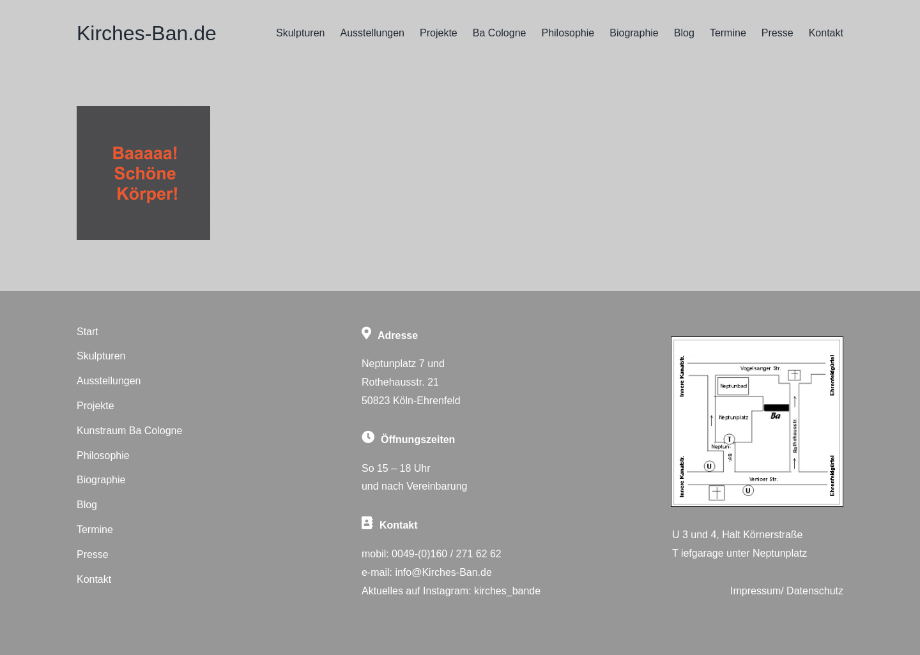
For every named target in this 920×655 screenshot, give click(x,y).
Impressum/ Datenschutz (786, 590)
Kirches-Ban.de (147, 33)
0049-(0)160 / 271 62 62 (447, 553)
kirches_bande (507, 590)
